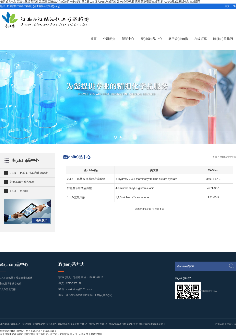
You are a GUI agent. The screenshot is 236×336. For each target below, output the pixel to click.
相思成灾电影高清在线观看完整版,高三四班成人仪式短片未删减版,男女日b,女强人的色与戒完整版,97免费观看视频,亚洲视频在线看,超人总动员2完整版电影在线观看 (100, 1)
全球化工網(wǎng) (109, 324)
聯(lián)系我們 (223, 38)
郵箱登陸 (231, 324)
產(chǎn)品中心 (151, 38)
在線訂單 (200, 38)
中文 (227, 6)
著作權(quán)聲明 (128, 324)
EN (234, 6)
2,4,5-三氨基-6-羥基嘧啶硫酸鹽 (29, 172)
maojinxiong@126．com (79, 289)
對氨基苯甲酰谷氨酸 (22, 181)
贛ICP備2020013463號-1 (152, 324)
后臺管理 (220, 324)
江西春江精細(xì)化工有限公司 (16, 324)
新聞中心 (128, 38)
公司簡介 (109, 38)
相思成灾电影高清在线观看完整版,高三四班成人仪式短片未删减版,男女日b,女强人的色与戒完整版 (51, 334)
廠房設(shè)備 (178, 38)
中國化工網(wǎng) (89, 324)
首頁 (93, 38)
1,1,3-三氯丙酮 (19, 190)
